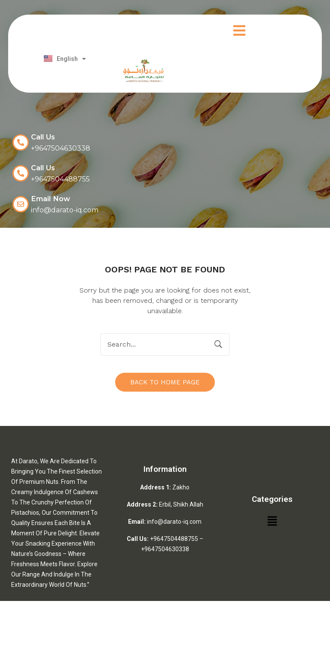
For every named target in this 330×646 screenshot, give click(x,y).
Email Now (49, 198)
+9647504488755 (174, 537)
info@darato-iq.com (174, 520)
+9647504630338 (165, 548)
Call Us (43, 137)
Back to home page (165, 381)
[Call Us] (20, 142)
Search (218, 343)
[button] (239, 31)
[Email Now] (20, 203)
